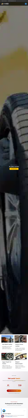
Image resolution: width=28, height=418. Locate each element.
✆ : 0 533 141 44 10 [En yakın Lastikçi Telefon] (14, 168)
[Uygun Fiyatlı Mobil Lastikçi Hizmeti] (7, 356)
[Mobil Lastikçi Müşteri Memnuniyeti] (20, 356)
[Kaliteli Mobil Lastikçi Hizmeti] (20, 338)
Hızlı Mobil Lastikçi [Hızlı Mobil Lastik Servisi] (7, 344)
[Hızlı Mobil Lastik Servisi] (7, 338)
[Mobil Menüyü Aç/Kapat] (26, 4)
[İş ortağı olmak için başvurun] (14, 391)
